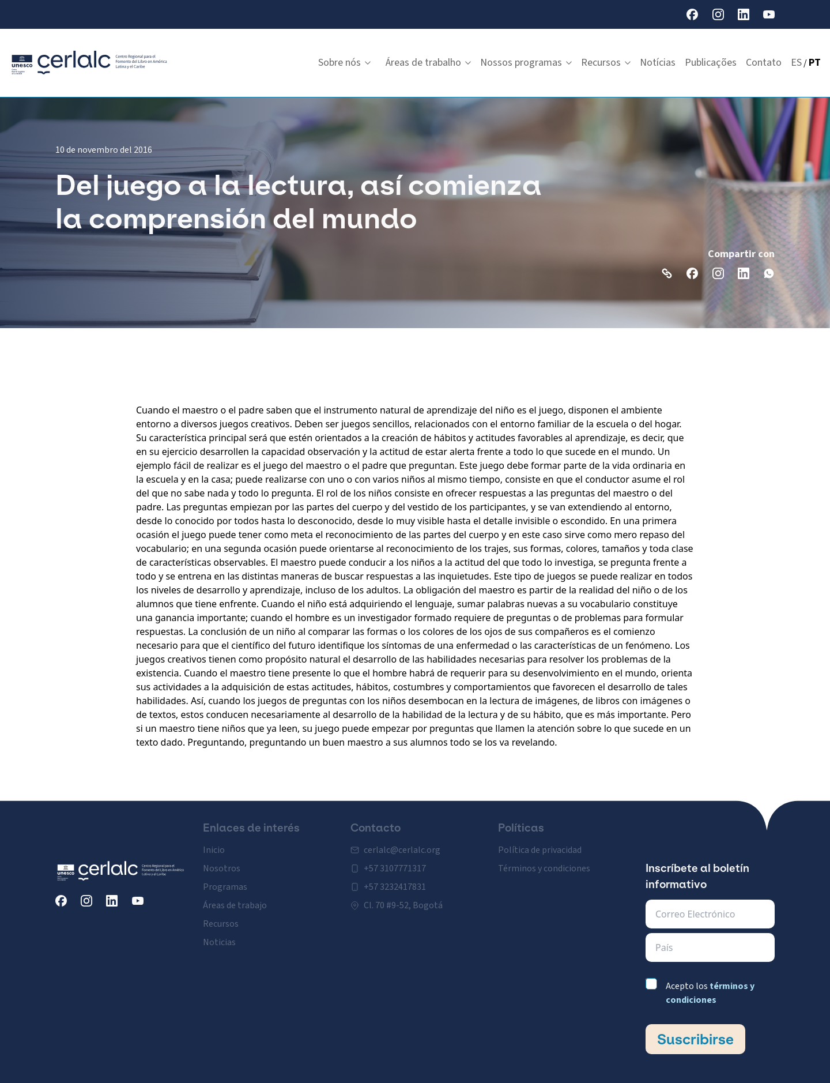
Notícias (658, 62)
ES (796, 62)
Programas (225, 880)
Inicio (214, 843)
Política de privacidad (540, 843)
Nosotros (221, 861)
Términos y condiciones (544, 861)
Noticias (219, 935)
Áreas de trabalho (428, 62)
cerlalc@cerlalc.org (402, 843)
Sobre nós (344, 62)
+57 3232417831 (395, 880)
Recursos (606, 62)
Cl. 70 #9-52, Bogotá (403, 898)
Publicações (711, 62)
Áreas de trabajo (235, 898)
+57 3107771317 (395, 861)
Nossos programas (526, 62)
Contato (764, 62)
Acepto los (710, 993)
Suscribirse (695, 1039)
